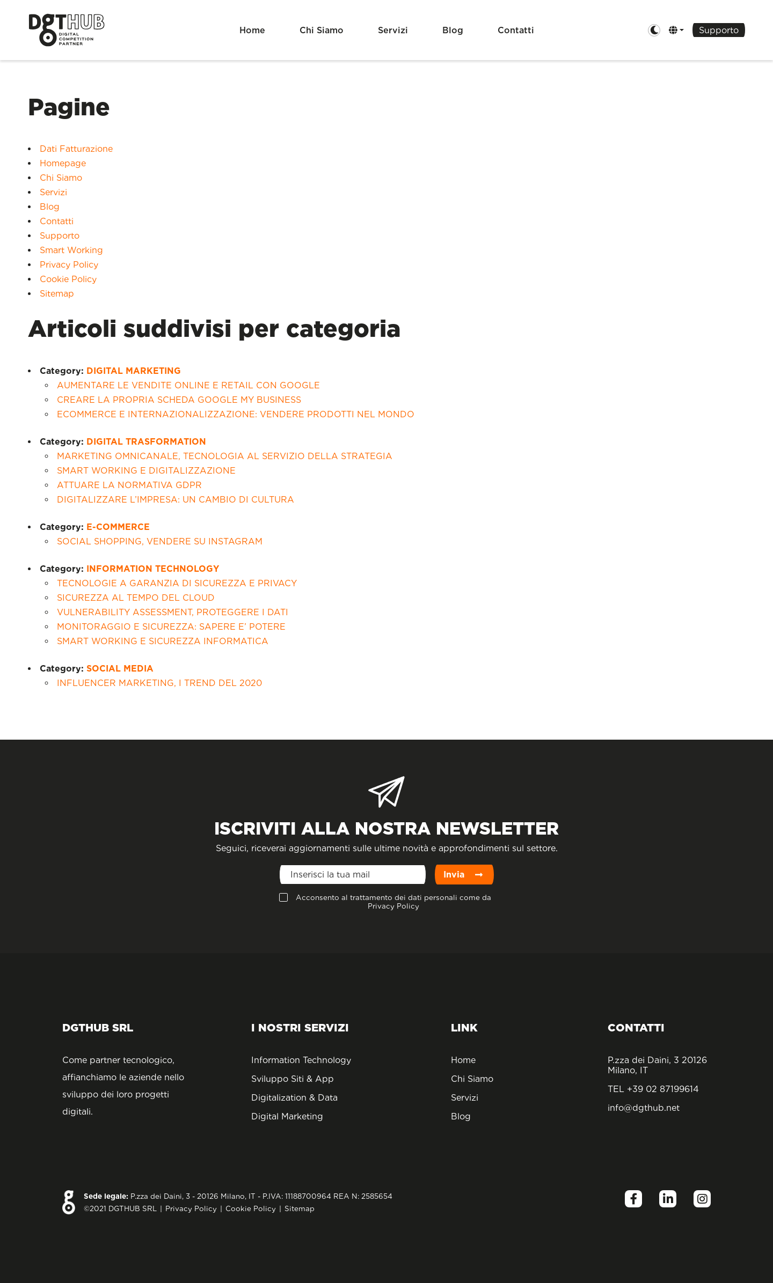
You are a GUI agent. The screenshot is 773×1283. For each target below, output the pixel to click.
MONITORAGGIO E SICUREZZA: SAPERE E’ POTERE (171, 627)
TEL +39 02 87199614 (653, 1089)
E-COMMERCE (118, 527)
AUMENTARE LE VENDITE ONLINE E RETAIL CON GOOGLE (188, 385)
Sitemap (57, 294)
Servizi (393, 30)
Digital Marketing (287, 1116)
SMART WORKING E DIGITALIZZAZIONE (146, 471)
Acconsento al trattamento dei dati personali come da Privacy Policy (393, 901)
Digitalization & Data (294, 1098)
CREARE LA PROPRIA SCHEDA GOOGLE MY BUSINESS (179, 400)
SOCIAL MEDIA (120, 668)
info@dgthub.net (644, 1108)
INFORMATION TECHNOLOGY (152, 569)
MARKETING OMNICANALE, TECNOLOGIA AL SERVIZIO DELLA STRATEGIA (224, 456)
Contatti (516, 30)
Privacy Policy (69, 265)
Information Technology (301, 1060)
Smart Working (71, 250)
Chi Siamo (322, 30)
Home (252, 30)
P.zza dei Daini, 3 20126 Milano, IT (657, 1065)
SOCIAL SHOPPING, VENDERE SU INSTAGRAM (159, 541)
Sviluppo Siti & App (292, 1079)
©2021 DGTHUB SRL (120, 1208)
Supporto (719, 30)
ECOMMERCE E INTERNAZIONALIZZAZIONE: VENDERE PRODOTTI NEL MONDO (235, 414)
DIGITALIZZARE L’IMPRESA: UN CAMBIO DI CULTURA (175, 500)
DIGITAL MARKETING (133, 371)
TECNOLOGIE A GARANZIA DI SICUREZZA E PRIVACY (177, 583)
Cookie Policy (68, 279)
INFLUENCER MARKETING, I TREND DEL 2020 (159, 683)
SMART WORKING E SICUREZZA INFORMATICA (162, 641)
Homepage (63, 163)
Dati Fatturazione (76, 149)
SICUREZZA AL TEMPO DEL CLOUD (136, 598)
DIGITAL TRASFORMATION (146, 442)
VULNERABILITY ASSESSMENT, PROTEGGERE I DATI (172, 612)
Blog (452, 30)
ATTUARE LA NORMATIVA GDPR (129, 485)
